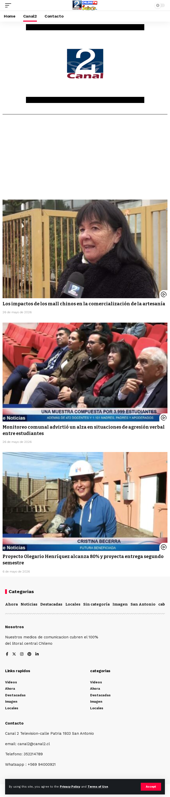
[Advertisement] (85, 158)
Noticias (29, 604)
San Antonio (143, 604)
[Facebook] (7, 654)
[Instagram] (21, 654)
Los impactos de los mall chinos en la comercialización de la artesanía (84, 304)
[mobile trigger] (9, 5)
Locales (72, 604)
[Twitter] (14, 654)
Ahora (11, 604)
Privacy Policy (70, 786)
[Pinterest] (29, 654)
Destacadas (51, 604)
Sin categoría (96, 604)
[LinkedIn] (37, 654)
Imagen (120, 604)
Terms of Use (98, 786)
